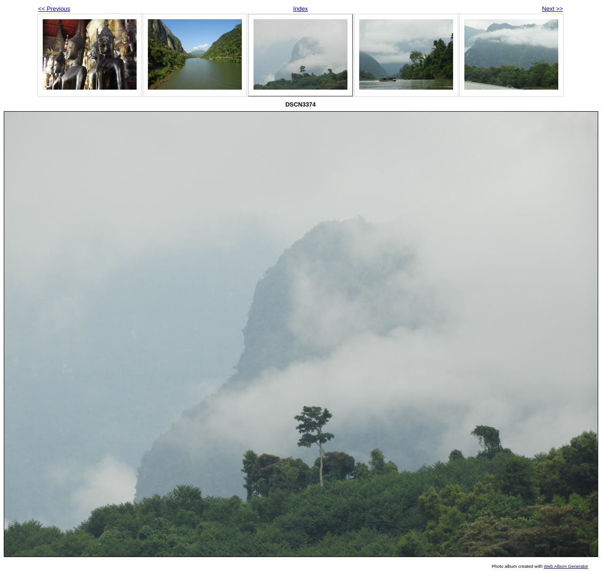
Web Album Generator (566, 566)
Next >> (552, 8)
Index (300, 8)
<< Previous (54, 8)
